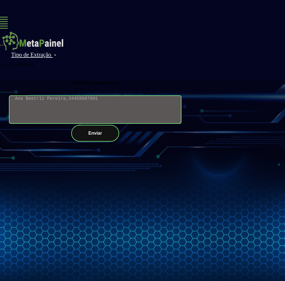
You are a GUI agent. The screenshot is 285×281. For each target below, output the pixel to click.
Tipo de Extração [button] (32, 54)
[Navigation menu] (4, 19)
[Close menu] (2, 46)
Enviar (104, 133)
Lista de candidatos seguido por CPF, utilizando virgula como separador (94, 92)
